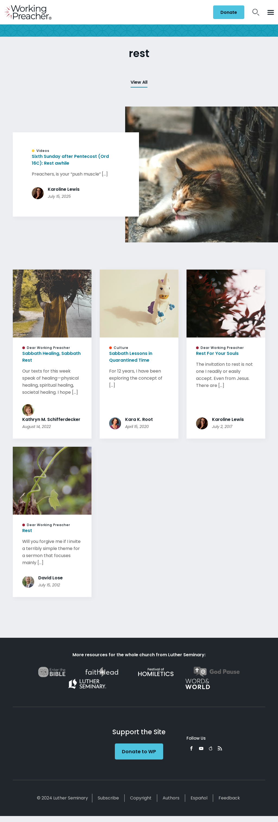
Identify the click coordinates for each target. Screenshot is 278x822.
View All (139, 82)
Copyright (140, 798)
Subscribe (108, 798)
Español (199, 798)
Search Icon (255, 12)
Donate (228, 12)
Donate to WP (139, 751)
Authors (171, 798)
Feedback (229, 798)
